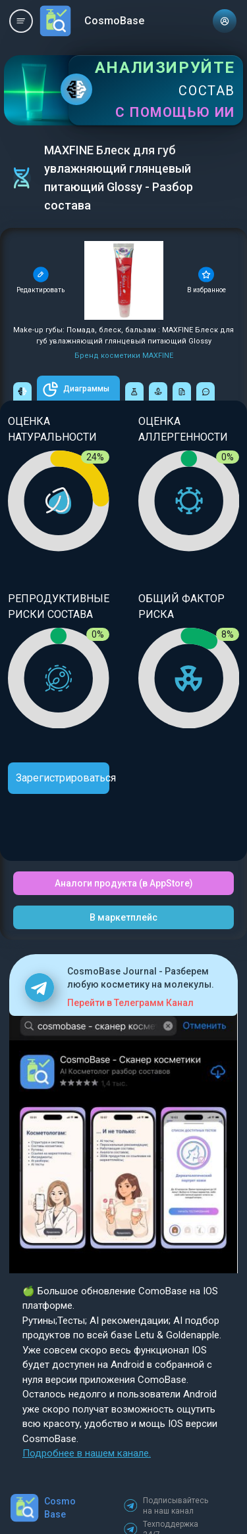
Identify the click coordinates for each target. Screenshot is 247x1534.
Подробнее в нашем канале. (86, 1453)
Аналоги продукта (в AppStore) (124, 883)
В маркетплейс (123, 917)
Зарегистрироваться (62, 778)
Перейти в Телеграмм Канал (130, 1002)
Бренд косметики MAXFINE (123, 355)
